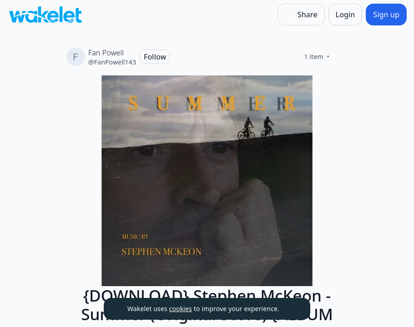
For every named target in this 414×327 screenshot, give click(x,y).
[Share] (301, 14)
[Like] (340, 57)
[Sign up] (386, 14)
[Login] (345, 14)
